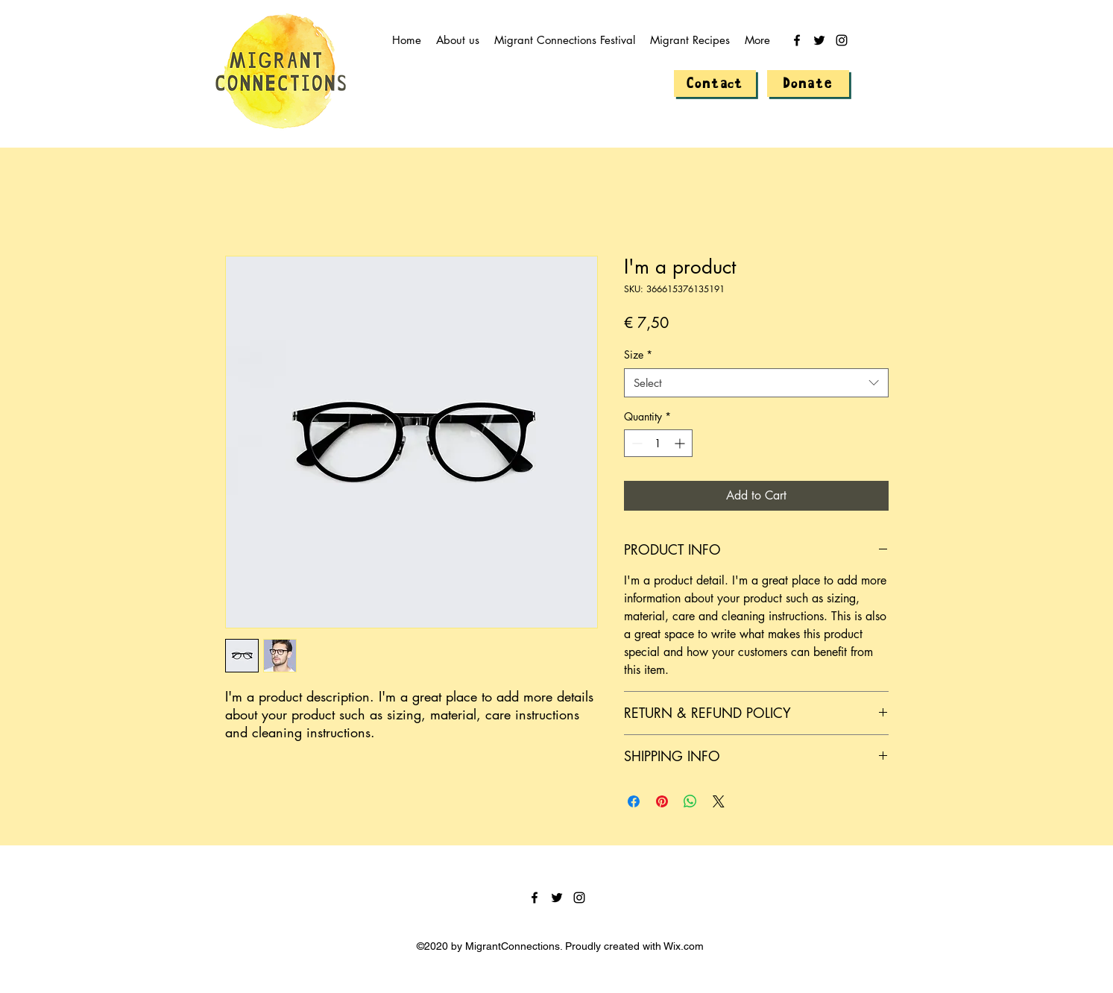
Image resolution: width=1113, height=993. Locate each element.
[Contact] (715, 83)
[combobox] (756, 382)
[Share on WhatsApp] (690, 801)
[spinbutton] (658, 443)
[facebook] (796, 40)
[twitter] (819, 40)
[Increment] (681, 443)
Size (638, 354)
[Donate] (808, 83)
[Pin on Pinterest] (662, 801)
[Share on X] (719, 801)
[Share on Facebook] (634, 801)
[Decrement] (635, 443)
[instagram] (841, 40)
